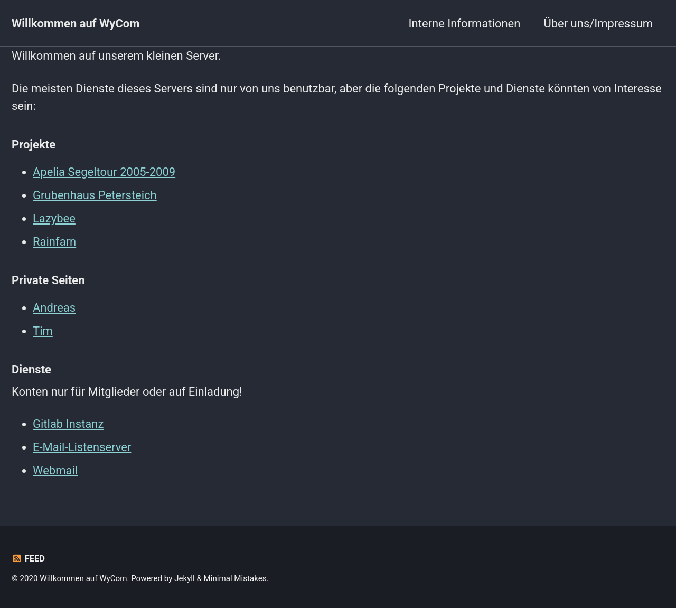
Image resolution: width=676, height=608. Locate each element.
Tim (43, 331)
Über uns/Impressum (598, 23)
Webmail (55, 470)
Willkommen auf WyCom (75, 23)
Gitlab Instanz (68, 424)
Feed (28, 559)
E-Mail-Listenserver (82, 447)
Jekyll (184, 578)
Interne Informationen (465, 23)
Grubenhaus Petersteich (95, 195)
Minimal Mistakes (235, 578)
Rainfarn (54, 241)
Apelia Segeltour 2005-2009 (104, 172)
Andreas (54, 307)
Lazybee (54, 218)
